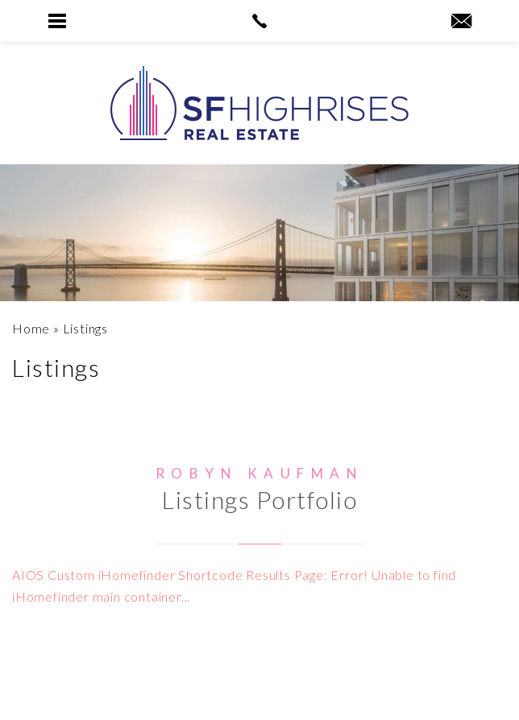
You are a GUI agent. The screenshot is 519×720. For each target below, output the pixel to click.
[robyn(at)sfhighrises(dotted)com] (461, 22)
